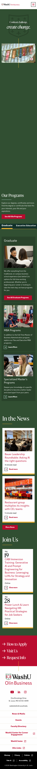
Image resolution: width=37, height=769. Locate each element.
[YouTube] (12, 693)
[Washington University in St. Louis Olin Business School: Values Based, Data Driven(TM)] (18, 684)
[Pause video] (31, 59)
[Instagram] (25, 693)
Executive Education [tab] (26, 234)
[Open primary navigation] (33, 4)
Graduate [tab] (7, 234)
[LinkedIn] (19, 693)
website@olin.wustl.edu (18, 706)
